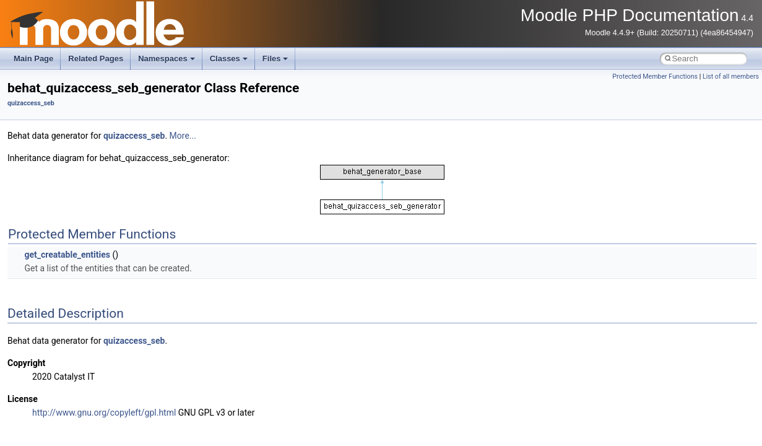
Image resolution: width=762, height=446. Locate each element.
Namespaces (166, 58)
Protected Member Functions (655, 76)
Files (275, 58)
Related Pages (95, 58)
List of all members (731, 76)
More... (183, 136)
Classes (229, 58)
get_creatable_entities (67, 255)
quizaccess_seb (30, 103)
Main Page (33, 58)
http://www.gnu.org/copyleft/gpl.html (104, 413)
